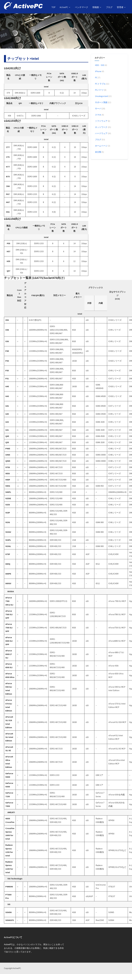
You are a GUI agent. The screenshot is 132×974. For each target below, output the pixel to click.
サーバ (98, 108)
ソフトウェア (101, 121)
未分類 (98, 152)
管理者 (121, 7)
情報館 (97, 7)
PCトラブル (100, 83)
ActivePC (65, 7)
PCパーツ (99, 90)
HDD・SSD (99, 65)
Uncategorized (101, 96)
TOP (53, 7)
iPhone (98, 71)
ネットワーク (101, 127)
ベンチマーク (81, 7)
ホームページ (101, 145)
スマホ (98, 114)
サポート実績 (101, 102)
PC (96, 77)
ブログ (109, 7)
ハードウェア (101, 133)
